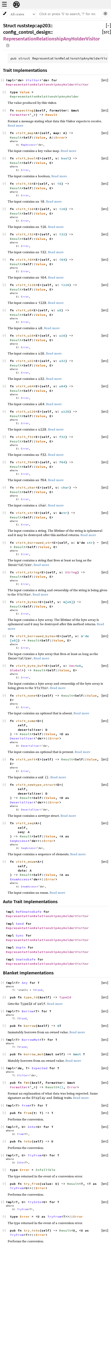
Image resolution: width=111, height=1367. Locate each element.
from (28, 1113)
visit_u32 (25, 361)
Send (20, 924)
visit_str (25, 513)
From (26, 1105)
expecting (25, 110)
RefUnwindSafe (28, 912)
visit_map (25, 133)
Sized (38, 989)
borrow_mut (33, 1054)
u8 (59, 310)
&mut (78, 1054)
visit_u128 (26, 411)
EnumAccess (20, 879)
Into (32, 1127)
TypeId (65, 997)
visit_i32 (25, 234)
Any (25, 983)
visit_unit (26, 759)
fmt (27, 1083)
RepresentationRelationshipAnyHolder (44, 96)
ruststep (26, 25)
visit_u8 (24, 310)
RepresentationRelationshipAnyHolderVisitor (51, 39)
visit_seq (25, 823)
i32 (62, 234)
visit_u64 (25, 386)
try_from (32, 1184)
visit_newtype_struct (35, 785)
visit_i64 (25, 259)
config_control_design (26, 32)
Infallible (45, 1170)
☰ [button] (4, 4)
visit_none (26, 695)
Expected (39, 1068)
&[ (65, 602)
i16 (62, 209)
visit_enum (26, 862)
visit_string (28, 572)
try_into (32, 1230)
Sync (20, 935)
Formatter (19, 115)
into (28, 1141)
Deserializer (22, 738)
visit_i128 (26, 285)
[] (108, 25)
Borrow (28, 1011)
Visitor (33, 80)
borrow (30, 1026)
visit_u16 (25, 335)
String (71, 572)
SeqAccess (19, 841)
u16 (62, 335)
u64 (62, 386)
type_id (31, 997)
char (65, 487)
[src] (106, 32)
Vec (72, 666)
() (61, 1087)
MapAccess (28, 144)
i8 (59, 183)
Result (51, 115)
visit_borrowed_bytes (35, 636)
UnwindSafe (26, 959)
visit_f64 (25, 462)
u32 (62, 361)
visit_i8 (24, 183)
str (64, 513)
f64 (62, 462)
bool (65, 158)
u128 (65, 411)
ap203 (43, 25)
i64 (62, 259)
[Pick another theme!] (4, 13)
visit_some (26, 721)
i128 (65, 285)
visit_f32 (25, 437)
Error (60, 137)
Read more (15, 125)
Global (16, 670)
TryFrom (34, 1155)
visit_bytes (27, 602)
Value (25, 92)
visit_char (26, 487)
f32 (62, 437)
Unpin (21, 947)
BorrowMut (31, 1040)
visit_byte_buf (29, 666)
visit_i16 (25, 209)
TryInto (34, 1202)
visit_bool (26, 158)
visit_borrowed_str (33, 543)
